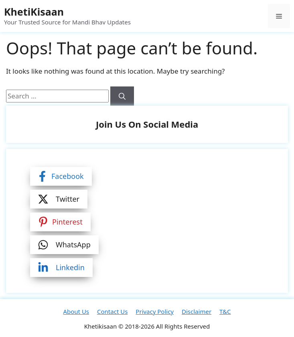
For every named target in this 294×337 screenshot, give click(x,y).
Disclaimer (196, 311)
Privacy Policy (155, 311)
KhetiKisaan (34, 11)
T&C (225, 311)
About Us (76, 311)
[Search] (122, 96)
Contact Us (112, 311)
